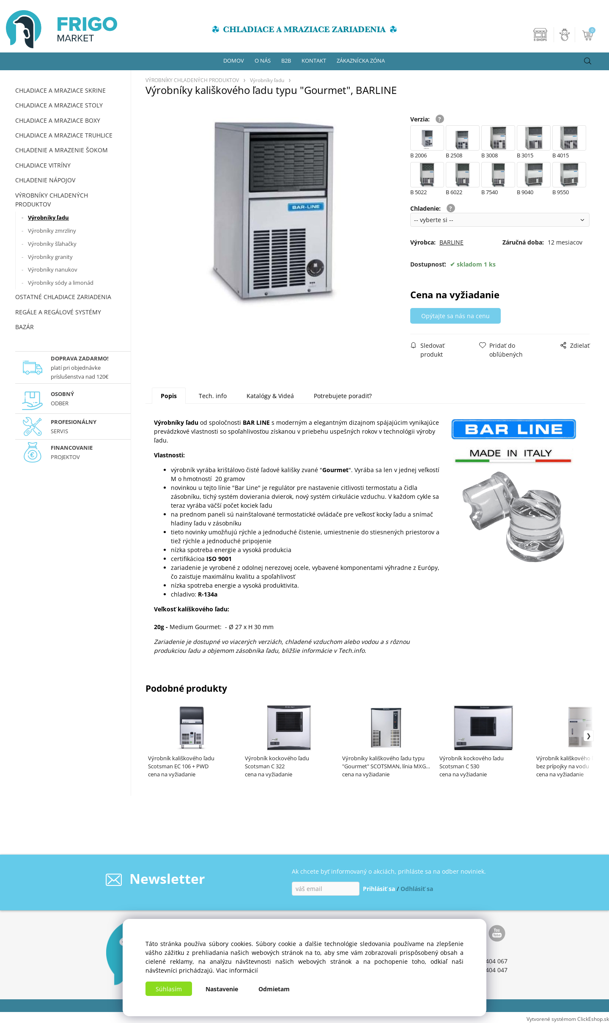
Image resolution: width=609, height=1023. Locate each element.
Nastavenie (222, 989)
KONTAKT (314, 60)
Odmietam (274, 989)
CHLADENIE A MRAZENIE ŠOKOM (61, 150)
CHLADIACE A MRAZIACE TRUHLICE (63, 135)
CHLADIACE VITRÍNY (43, 165)
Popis (169, 396)
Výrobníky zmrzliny (52, 230)
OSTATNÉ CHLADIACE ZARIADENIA (63, 297)
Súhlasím (169, 989)
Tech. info (213, 396)
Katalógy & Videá (270, 396)
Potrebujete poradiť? (343, 396)
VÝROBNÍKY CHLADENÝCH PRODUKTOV (51, 199)
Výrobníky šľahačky (52, 244)
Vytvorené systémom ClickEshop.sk (568, 1018)
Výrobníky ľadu (48, 217)
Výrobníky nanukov (52, 269)
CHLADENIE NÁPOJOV (45, 180)
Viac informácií (237, 970)
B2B (286, 60)
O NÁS (263, 60)
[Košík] (588, 34)
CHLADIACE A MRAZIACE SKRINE (60, 90)
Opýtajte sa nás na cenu (457, 316)
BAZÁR (24, 327)
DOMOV (233, 60)
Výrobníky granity (50, 257)
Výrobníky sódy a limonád (60, 282)
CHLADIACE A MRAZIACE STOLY (59, 105)
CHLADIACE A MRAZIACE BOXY (57, 120)
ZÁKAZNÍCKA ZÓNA (361, 60)
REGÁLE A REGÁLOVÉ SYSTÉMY (58, 312)
